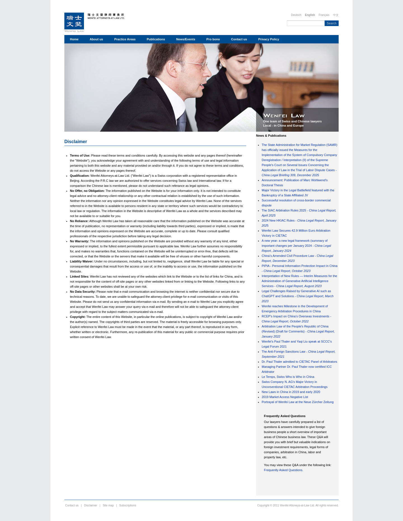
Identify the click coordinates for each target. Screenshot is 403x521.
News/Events (185, 39)
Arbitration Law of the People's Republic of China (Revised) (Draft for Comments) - (298, 331)
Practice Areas (124, 39)
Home (74, 39)
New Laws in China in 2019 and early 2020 (291, 392)
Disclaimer (75, 141)
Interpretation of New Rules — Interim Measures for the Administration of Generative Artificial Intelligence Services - (299, 281)
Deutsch (296, 15)
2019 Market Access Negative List (285, 397)
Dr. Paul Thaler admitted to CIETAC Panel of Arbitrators (299, 361)
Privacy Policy (268, 39)
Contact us (239, 39)
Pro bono (213, 39)
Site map (108, 505)
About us (96, 39)
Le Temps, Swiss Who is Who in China (288, 376)
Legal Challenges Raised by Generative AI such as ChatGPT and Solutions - (298, 296)
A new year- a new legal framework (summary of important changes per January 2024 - (296, 245)
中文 (336, 15)
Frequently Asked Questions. (283, 470)
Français (324, 15)
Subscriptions (127, 505)
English (310, 15)
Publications (156, 39)
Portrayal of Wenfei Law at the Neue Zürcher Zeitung (298, 402)
